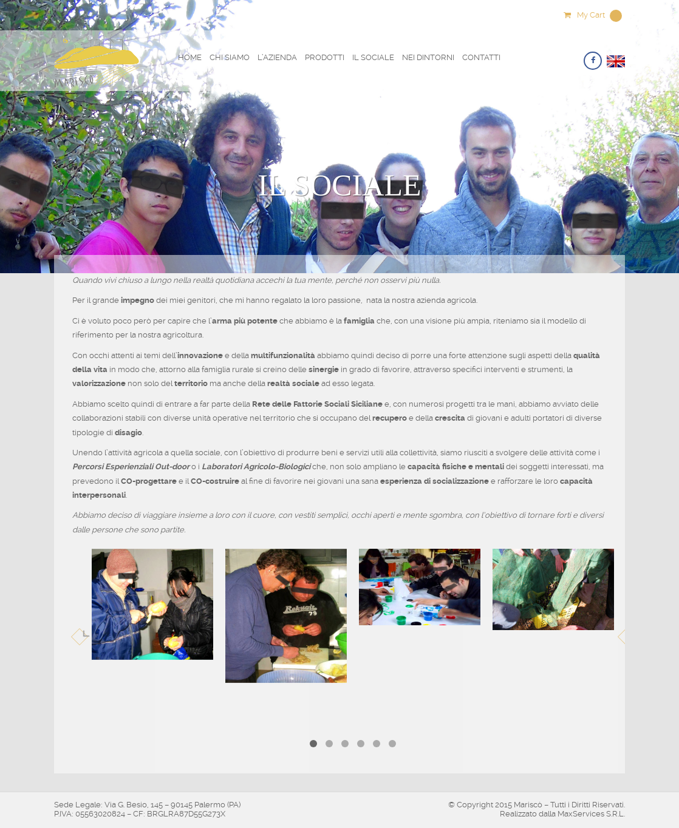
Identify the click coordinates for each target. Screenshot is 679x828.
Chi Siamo (230, 57)
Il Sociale (373, 57)
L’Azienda (277, 57)
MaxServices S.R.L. (591, 813)
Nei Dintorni (428, 57)
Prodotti (324, 57)
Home (190, 57)
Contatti (481, 57)
